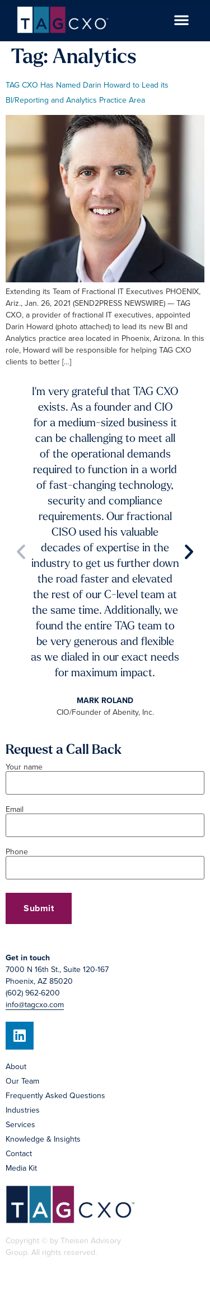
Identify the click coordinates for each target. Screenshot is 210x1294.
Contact (19, 1153)
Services (20, 1124)
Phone (105, 860)
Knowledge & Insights (43, 1139)
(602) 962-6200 (33, 993)
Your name (105, 775)
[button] (181, 19)
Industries (23, 1110)
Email (105, 818)
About (16, 1066)
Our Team (22, 1081)
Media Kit (21, 1168)
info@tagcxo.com (35, 1004)
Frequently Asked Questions (55, 1095)
